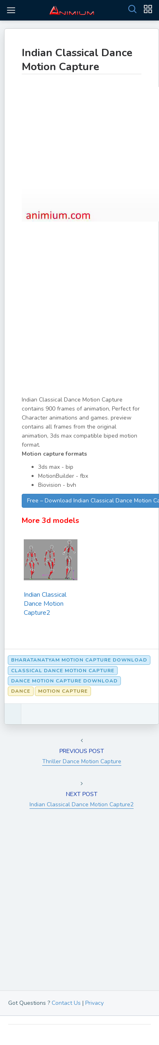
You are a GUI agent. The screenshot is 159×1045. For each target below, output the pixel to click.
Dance (20, 691)
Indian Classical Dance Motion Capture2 (45, 603)
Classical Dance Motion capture (62, 670)
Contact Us (66, 1003)
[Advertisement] (79, 315)
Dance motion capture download (64, 681)
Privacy (94, 1003)
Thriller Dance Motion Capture (81, 761)
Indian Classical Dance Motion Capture (77, 60)
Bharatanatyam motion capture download (79, 660)
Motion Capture (63, 691)
